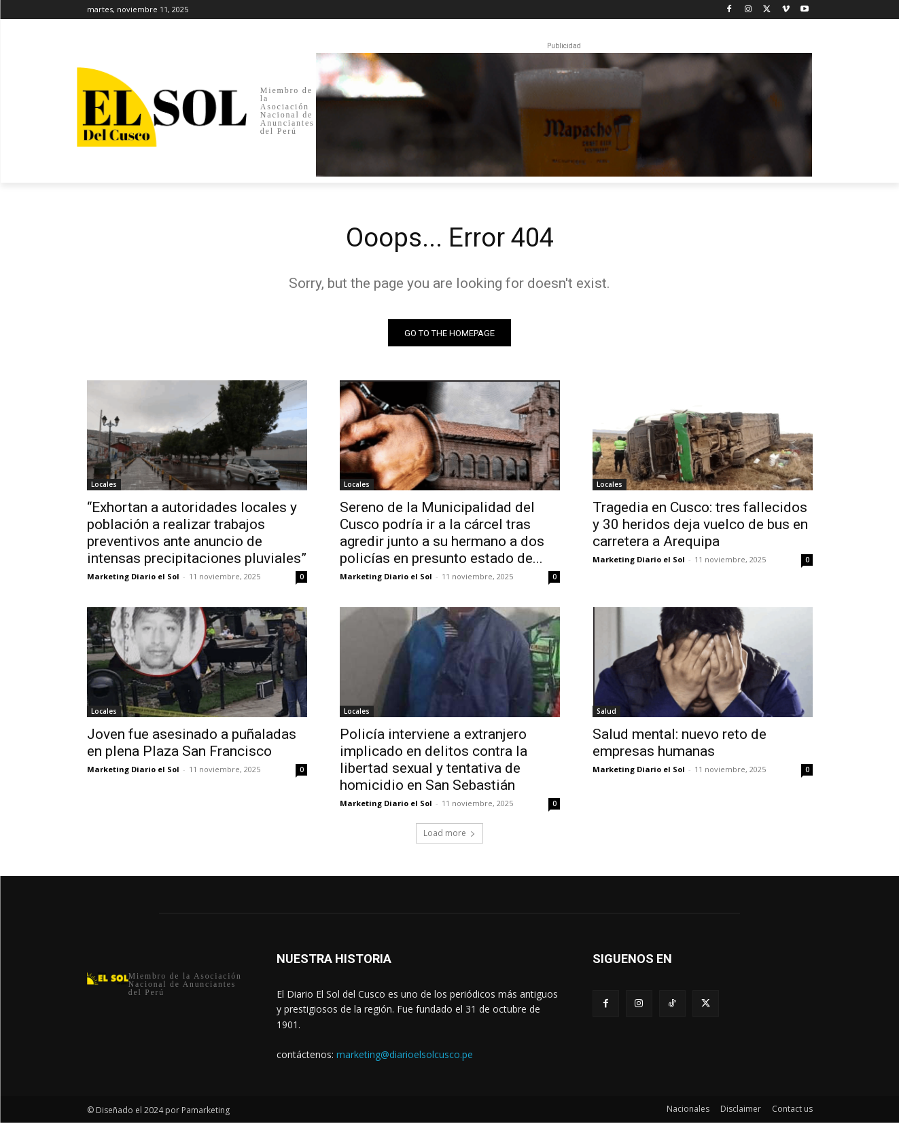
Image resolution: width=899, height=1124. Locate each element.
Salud (606, 713)
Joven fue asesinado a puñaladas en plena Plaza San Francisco (191, 744)
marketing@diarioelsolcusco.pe (404, 1055)
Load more (449, 835)
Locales (104, 486)
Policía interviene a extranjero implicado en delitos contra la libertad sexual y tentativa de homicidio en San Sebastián (433, 761)
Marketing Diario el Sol (133, 578)
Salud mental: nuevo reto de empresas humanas (679, 744)
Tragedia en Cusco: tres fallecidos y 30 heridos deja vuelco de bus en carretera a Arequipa (700, 526)
